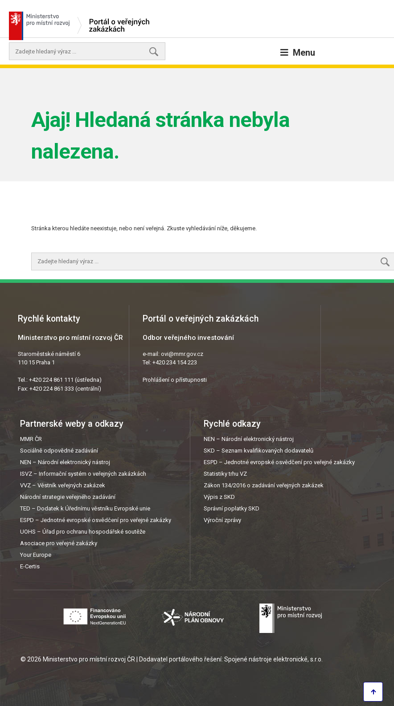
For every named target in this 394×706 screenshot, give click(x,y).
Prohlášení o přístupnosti (175, 379)
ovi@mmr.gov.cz (182, 354)
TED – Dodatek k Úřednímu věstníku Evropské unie (85, 508)
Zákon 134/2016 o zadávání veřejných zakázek (264, 485)
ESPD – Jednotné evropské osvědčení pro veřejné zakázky (95, 520)
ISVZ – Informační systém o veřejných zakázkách (83, 473)
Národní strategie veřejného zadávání (67, 497)
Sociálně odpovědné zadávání (59, 450)
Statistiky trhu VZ (225, 473)
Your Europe (35, 554)
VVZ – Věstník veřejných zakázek (62, 485)
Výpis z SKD (219, 497)
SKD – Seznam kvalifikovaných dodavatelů (258, 450)
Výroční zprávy (222, 520)
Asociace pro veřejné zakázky (58, 543)
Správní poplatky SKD (231, 508)
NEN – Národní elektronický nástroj (65, 462)
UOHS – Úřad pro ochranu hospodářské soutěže (82, 531)
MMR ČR (31, 439)
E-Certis (30, 566)
